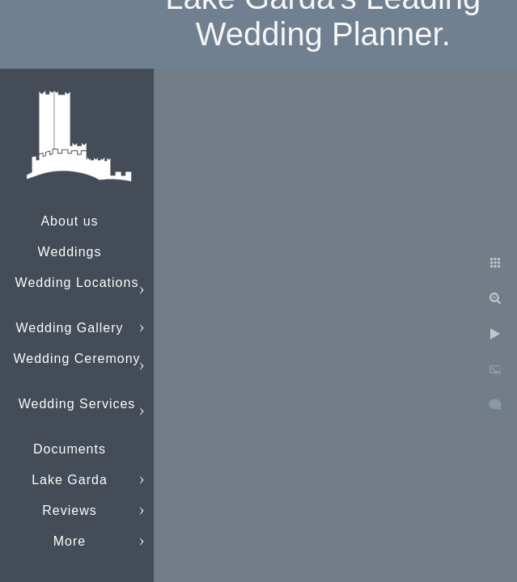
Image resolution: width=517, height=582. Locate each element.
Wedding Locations (77, 282)
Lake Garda (70, 480)
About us (69, 221)
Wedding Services (77, 404)
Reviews (69, 510)
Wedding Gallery (70, 328)
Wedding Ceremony (76, 358)
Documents (69, 449)
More (69, 541)
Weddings (70, 252)
